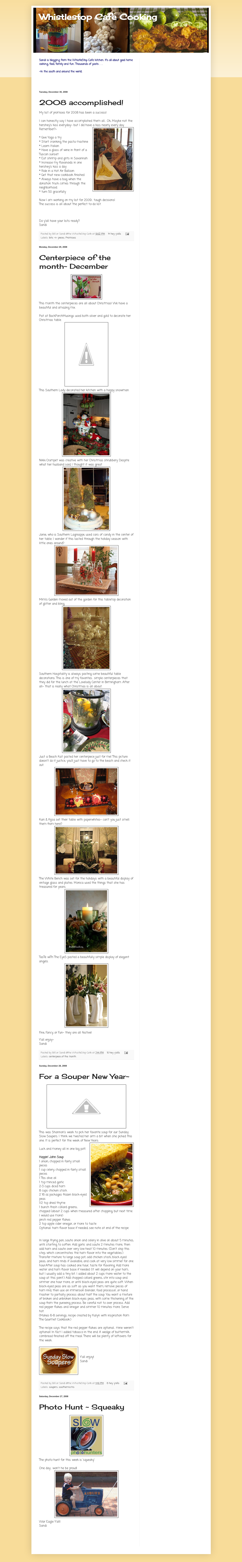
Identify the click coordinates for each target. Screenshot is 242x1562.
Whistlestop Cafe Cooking (98, 17)
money (56, 1149)
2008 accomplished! (81, 102)
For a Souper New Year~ (84, 1076)
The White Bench (50, 878)
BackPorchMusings (61, 316)
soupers (53, 1387)
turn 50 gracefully (53, 192)
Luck (42, 1149)
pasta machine (78, 142)
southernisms (66, 1387)
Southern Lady (55, 390)
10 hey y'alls (113, 1053)
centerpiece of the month (62, 1056)
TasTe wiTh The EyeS (53, 957)
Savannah (81, 158)
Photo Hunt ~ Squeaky (81, 1407)
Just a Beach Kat (51, 757)
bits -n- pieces (56, 238)
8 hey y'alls (113, 1383)
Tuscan (43, 154)
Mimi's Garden (48, 599)
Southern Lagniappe (70, 535)
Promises (71, 238)
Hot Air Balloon (64, 171)
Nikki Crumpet (48, 460)
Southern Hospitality (53, 674)
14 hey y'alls (114, 234)
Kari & (47, 819)
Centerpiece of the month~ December (75, 262)
